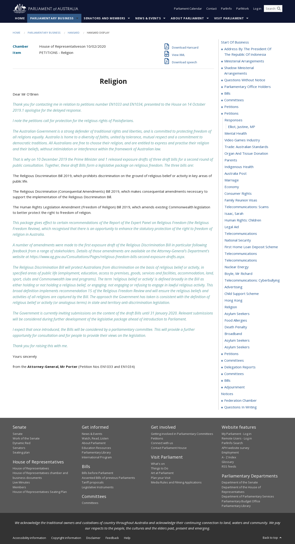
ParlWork (242, 9)
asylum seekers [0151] (237, 347)
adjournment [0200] (234, 387)
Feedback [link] (112, 538)
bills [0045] (227, 93)
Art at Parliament (162, 473)
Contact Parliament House (169, 448)
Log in (257, 9)
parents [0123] (230, 160)
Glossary (228, 462)
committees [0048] (234, 100)
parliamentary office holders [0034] (247, 86)
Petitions (157, 438)
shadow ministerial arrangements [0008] (239, 71)
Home (20, 18)
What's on (158, 464)
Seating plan (21, 453)
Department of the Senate (240, 482)
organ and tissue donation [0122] (246, 153)
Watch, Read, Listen (95, 438)
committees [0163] (234, 374)
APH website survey (235, 448)
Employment (230, 453)
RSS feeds (229, 467)
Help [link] (127, 538)
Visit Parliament (229, 18)
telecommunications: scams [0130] (246, 207)
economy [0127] (231, 187)
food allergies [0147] (235, 320)
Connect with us (162, 443)
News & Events (148, 18)
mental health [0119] (235, 133)
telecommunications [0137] (240, 253)
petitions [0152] (231, 354)
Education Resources (96, 448)
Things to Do (159, 468)
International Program (97, 457)
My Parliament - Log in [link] (236, 434)
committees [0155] (234, 360)
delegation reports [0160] (240, 367)
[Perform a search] (278, 8)
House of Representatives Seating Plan (40, 492)
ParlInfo (226, 9)
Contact (211, 9)
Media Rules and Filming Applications (176, 482)
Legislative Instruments (98, 487)
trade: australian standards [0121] (246, 147)
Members (19, 487)
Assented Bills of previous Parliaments (108, 478)
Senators (19, 448)
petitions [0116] (231, 113)
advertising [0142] (233, 287)
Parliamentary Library (96, 453)
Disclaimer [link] (93, 538)
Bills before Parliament (97, 473)
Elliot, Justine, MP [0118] (241, 127)
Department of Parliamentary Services (248, 497)
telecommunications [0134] (240, 233)
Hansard (74, 32)
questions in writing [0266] (240, 407)
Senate (18, 434)
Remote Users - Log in (237, 438)
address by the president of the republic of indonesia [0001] (247, 52)
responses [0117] (233, 120)
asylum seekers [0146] (237, 313)
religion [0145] (230, 307)
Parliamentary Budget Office (241, 501)
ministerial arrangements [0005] (244, 61)
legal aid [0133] (231, 227)
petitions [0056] (231, 107)
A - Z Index (229, 457)
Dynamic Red (21, 443)
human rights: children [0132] (242, 220)
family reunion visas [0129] (240, 200)
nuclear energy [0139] (236, 267)
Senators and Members (104, 18)
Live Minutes (21, 482)
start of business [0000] (235, 42)
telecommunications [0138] (240, 260)
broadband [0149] (233, 334)
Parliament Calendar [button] (188, 9)
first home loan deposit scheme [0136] (251, 247)
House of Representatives (31, 468)
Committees (90, 503)
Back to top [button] (272, 537)
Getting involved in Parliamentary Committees (182, 434)
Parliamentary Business (52, 18)
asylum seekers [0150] (237, 340)
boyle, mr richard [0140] (238, 273)
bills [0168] (227, 380)
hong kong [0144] (233, 300)
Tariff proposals (93, 482)
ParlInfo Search (232, 443)
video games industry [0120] (242, 140)
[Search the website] (273, 8)
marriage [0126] (231, 180)
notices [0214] (227, 394)
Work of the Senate (26, 438)
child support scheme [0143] (241, 293)
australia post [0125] (235, 173)
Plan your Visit (160, 478)
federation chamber (240, 400)
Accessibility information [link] (29, 538)
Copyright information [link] (66, 538)
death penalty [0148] (235, 327)
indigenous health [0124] (239, 167)
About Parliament (187, 18)
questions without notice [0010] (244, 80)
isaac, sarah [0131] (233, 213)
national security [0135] (237, 240)
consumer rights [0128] (238, 193)
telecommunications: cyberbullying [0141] (252, 280)
